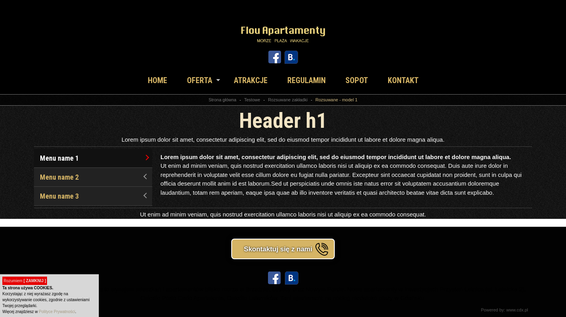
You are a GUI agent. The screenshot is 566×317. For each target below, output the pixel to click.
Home (157, 80)
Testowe (252, 99)
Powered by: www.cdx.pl (504, 310)
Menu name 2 (94, 177)
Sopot (356, 80)
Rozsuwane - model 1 (336, 99)
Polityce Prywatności (57, 311)
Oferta (199, 80)
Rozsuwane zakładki (288, 99)
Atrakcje (251, 80)
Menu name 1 (94, 158)
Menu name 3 (94, 196)
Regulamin (306, 80)
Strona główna (222, 99)
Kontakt (403, 80)
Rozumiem (25, 281)
